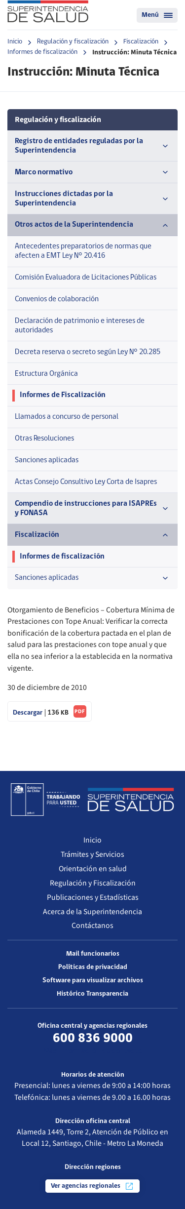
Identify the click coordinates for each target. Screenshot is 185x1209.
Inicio (14, 41)
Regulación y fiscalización (73, 41)
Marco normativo (92, 172)
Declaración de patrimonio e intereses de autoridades (80, 325)
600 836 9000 (93, 1038)
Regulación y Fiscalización (93, 883)
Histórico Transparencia (92, 994)
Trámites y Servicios (92, 854)
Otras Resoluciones (44, 439)
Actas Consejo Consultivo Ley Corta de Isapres (86, 482)
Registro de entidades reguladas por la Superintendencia (92, 146)
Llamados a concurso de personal (66, 417)
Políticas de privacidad (92, 967)
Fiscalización (140, 41)
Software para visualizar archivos (92, 980)
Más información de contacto (92, 1051)
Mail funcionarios (92, 954)
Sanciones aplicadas (46, 460)
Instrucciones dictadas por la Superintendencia (92, 198)
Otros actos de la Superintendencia (92, 225)
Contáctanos (92, 925)
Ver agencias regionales (92, 1186)
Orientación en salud (93, 868)
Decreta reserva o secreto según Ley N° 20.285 (87, 352)
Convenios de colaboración (57, 299)
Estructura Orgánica (46, 374)
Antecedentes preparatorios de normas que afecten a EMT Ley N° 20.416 (83, 251)
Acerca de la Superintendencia (92, 911)
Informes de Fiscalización (63, 395)
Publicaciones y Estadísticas (93, 897)
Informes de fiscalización (42, 52)
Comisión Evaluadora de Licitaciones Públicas (85, 278)
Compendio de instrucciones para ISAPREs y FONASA (92, 508)
